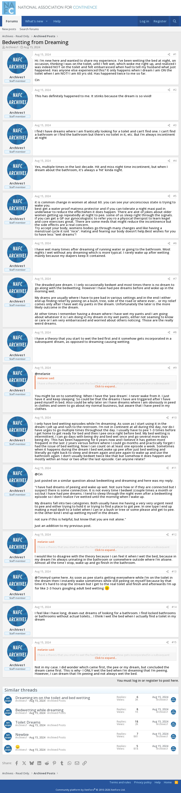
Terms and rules (120, 782)
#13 (174, 571)
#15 (174, 642)
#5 (174, 196)
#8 (174, 332)
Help (57, 21)
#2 (174, 90)
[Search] (174, 21)
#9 (174, 368)
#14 (174, 607)
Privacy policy (143, 782)
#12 (174, 534)
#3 (174, 125)
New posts (9, 29)
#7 (174, 279)
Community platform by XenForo (90, 789)
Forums (12, 21)
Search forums (29, 29)
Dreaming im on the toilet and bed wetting (52, 697)
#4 (174, 161)
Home (168, 782)
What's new (34, 21)
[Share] (169, 54)
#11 (174, 468)
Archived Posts (56, 701)
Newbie (22, 734)
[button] (47, 21)
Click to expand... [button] (106, 386)
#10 (174, 417)
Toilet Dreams (27, 722)
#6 (174, 243)
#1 (174, 54)
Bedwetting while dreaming (39, 709)
